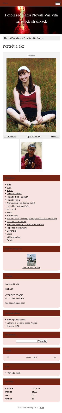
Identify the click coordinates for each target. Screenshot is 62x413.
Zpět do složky (33, 136)
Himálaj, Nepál (13, 200)
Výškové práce (13, 237)
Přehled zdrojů (13, 373)
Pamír (9, 212)
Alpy (9, 184)
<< (8, 357)
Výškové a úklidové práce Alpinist (22, 323)
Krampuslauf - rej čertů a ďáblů (21, 203)
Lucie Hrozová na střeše (18, 206)
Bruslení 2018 (13, 326)
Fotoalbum (16, 38)
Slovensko (11, 231)
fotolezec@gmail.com (15, 303)
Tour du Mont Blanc (31, 267)
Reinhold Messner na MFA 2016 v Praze (25, 224)
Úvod (6, 38)
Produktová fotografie (16, 221)
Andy (9, 187)
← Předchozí (10, 136)
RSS (42, 407)
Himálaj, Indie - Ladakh (17, 197)
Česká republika (14, 193)
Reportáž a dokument (16, 228)
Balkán (10, 190)
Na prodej (11, 209)
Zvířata (10, 240)
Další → (55, 136)
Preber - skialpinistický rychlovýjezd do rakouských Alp (32, 218)
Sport (9, 234)
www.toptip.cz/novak (16, 319)
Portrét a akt (29, 38)
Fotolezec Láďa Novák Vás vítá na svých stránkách (31, 18)
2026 (35, 357)
